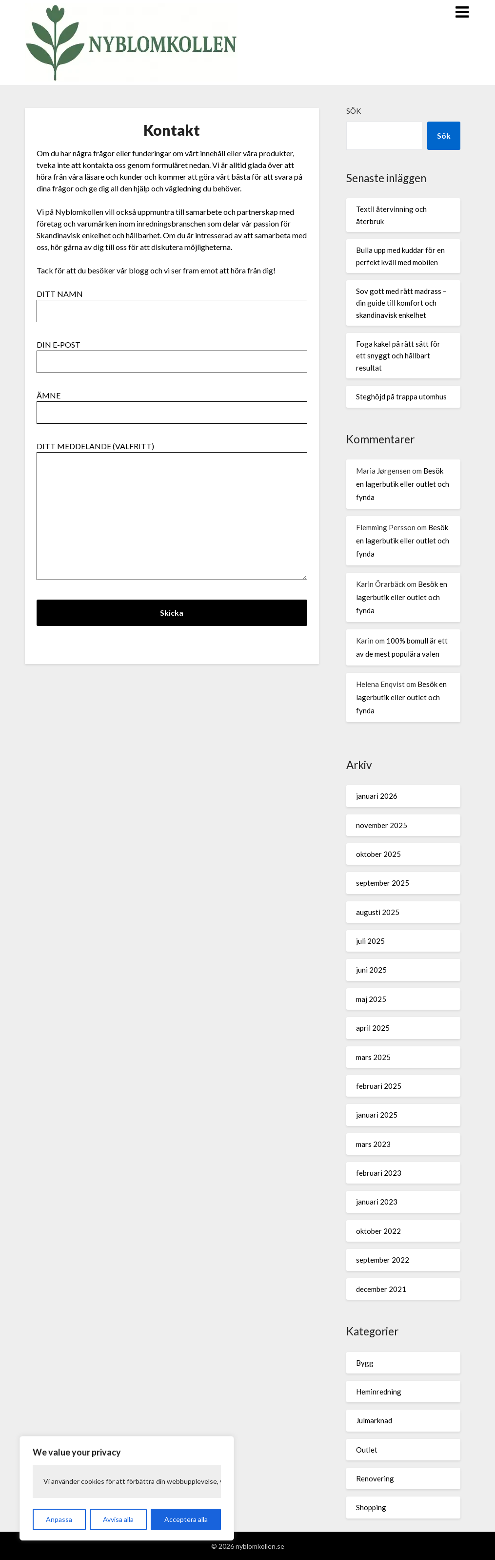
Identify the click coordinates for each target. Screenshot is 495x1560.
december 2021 (381, 1289)
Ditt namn (172, 302)
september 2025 (382, 882)
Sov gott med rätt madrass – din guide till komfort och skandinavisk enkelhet (401, 303)
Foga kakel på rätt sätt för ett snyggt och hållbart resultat (398, 355)
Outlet (366, 1449)
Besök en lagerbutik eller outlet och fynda (402, 483)
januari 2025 (376, 1114)
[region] (127, 1488)
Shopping (371, 1507)
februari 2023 (378, 1172)
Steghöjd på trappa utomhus (401, 396)
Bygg (365, 1362)
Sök (353, 110)
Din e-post (172, 353)
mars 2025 (373, 1057)
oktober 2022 (378, 1231)
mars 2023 (373, 1144)
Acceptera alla (186, 1519)
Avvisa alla (118, 1519)
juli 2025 (370, 940)
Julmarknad (374, 1420)
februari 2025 (378, 1086)
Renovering (375, 1478)
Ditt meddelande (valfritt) (172, 511)
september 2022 (382, 1259)
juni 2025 (371, 969)
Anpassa (59, 1519)
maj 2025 (371, 999)
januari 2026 (376, 795)
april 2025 (373, 1027)
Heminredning (378, 1391)
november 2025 (381, 825)
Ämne (172, 404)
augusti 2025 (377, 912)
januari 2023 (376, 1201)
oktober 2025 (378, 854)
